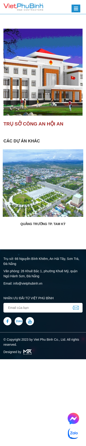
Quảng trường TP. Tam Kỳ (43, 224)
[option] (43, 72)
